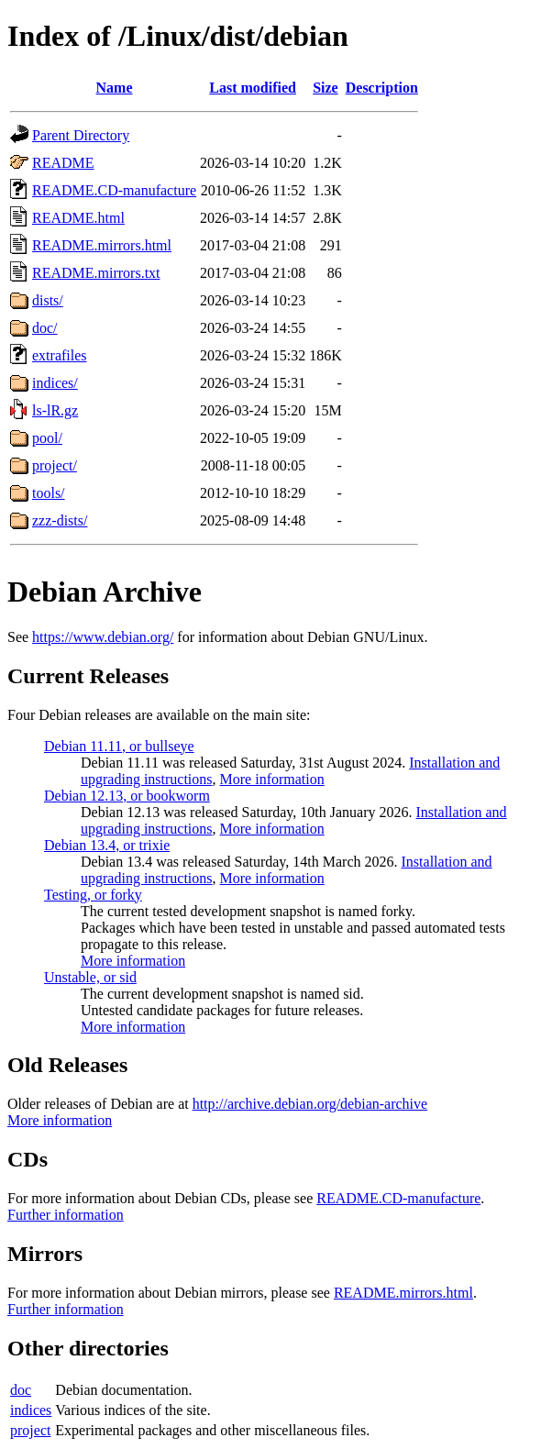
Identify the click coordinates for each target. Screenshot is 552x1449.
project (30, 1430)
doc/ (45, 328)
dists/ (47, 300)
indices (30, 1410)
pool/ (47, 438)
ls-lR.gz (55, 410)
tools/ (48, 493)
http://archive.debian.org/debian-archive (310, 1104)
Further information (65, 1214)
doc (20, 1390)
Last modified (252, 87)
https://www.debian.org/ (102, 637)
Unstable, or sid (90, 977)
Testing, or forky (93, 894)
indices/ (55, 383)
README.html (78, 218)
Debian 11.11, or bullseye (119, 746)
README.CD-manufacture (114, 190)
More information (272, 779)
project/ (54, 465)
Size (325, 87)
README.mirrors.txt (96, 273)
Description (382, 87)
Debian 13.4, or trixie (107, 845)
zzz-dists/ (59, 520)
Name (114, 87)
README (63, 163)
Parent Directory (80, 135)
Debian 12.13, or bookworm (127, 795)
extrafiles (59, 355)
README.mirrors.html (101, 245)
